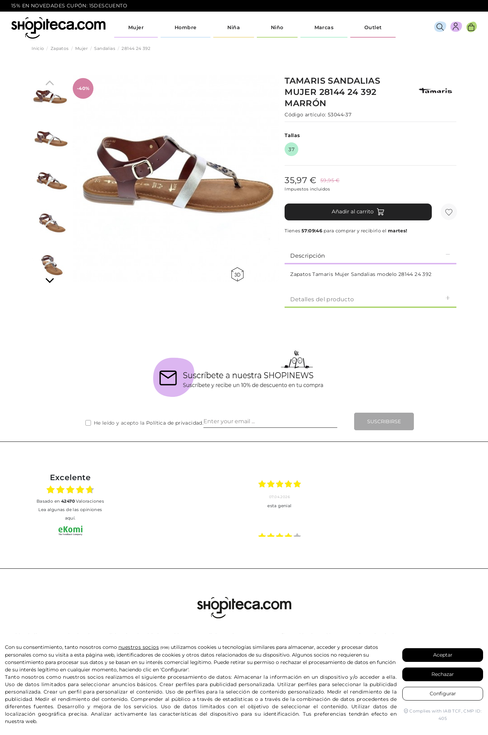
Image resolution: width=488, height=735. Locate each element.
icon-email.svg (464, 6)
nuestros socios (138, 647)
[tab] (370, 255)
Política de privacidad (174, 423)
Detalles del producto (370, 299)
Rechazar (442, 674)
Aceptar (443, 655)
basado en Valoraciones (70, 501)
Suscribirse (384, 421)
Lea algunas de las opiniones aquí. (70, 514)
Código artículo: (305, 114)
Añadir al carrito (358, 212)
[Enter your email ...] (270, 421)
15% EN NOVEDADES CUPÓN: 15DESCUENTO (69, 5)
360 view (237, 274)
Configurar (443, 693)
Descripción (370, 255)
